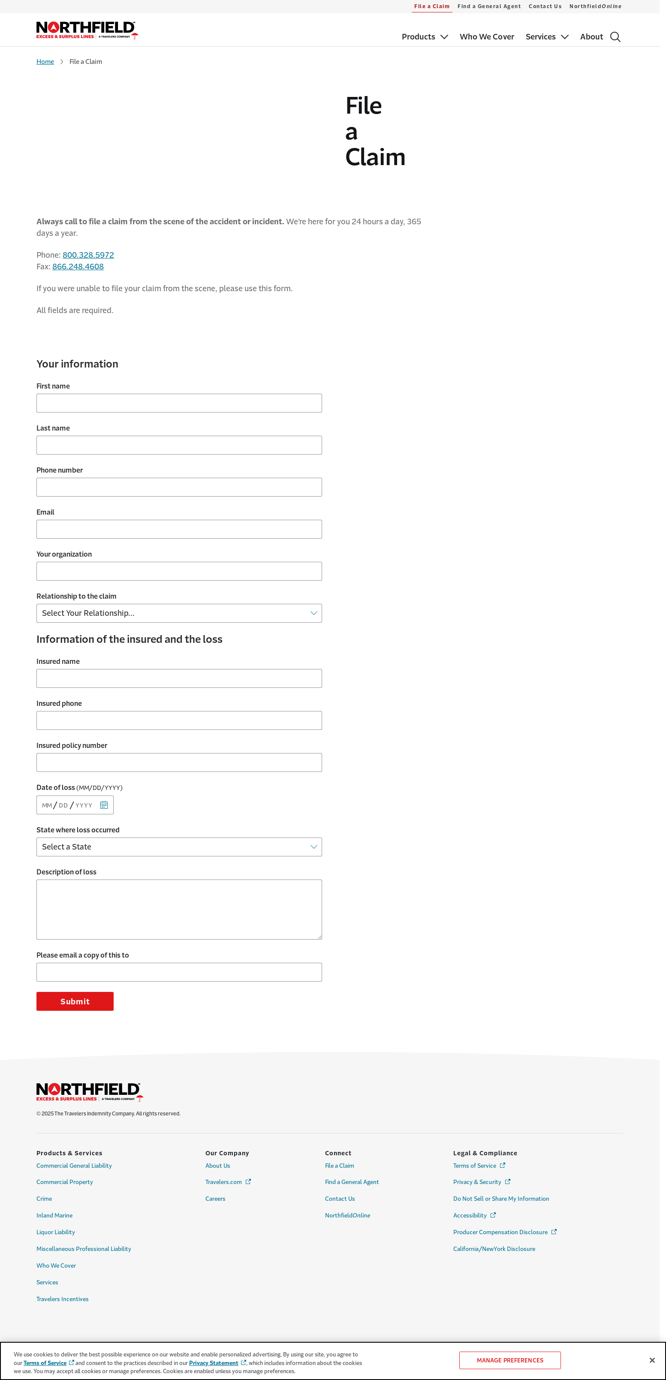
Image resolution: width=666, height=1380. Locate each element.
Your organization (64, 531)
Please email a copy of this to (82, 932)
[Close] (652, 1360)
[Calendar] (104, 782)
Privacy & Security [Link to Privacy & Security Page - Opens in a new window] (482, 1159)
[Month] (47, 782)
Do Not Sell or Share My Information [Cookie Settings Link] (501, 1176)
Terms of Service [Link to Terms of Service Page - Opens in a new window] (479, 1143)
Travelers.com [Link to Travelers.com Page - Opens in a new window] (228, 1159)
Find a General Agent (489, 6)
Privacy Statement (213, 1363)
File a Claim (432, 6)
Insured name (58, 639)
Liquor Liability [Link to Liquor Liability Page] (55, 1210)
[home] (87, 30)
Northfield (596, 6)
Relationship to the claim (76, 573)
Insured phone (59, 681)
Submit (75, 979)
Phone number (59, 447)
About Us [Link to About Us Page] (217, 1143)
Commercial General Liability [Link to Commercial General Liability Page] (74, 1143)
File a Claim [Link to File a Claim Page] (339, 1143)
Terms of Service (45, 1363)
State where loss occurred (78, 807)
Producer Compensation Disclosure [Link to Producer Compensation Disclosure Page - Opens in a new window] (505, 1209)
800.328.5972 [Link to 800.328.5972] (88, 233)
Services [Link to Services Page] (47, 1260)
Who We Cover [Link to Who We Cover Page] (56, 1243)
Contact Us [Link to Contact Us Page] (340, 1176)
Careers (215, 1176)
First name (53, 363)
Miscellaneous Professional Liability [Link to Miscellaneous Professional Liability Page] (83, 1226)
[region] (333, 1361)
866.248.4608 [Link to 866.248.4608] (78, 244)
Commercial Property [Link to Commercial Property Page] (64, 1160)
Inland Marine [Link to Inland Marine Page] (54, 1193)
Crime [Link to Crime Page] (44, 1176)
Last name (53, 405)
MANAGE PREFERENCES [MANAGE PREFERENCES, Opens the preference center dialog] (510, 1360)
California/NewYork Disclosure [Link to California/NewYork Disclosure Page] (494, 1226)
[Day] (64, 782)
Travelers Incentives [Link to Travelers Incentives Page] (62, 1277)
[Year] (85, 782)
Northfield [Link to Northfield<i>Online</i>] (347, 1193)
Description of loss (66, 849)
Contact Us (545, 6)
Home (45, 61)
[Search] (615, 36)
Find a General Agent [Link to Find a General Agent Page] (352, 1160)
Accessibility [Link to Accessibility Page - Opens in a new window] (475, 1193)
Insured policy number (71, 723)
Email (45, 489)
